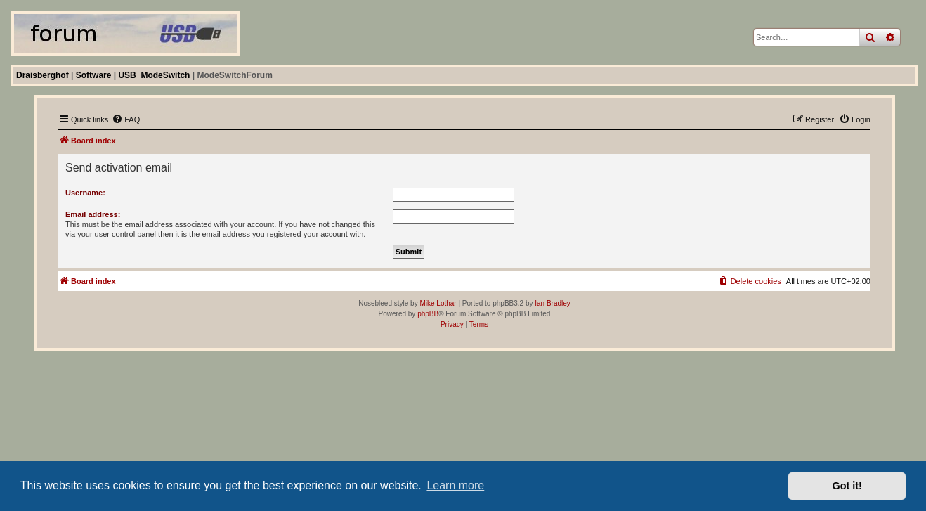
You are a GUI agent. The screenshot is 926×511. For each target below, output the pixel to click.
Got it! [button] (847, 485)
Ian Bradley (552, 303)
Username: (85, 192)
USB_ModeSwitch (154, 75)
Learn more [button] (455, 485)
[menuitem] (126, 119)
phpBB (427, 314)
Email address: (92, 214)
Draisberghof (42, 75)
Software (94, 75)
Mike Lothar (437, 303)
